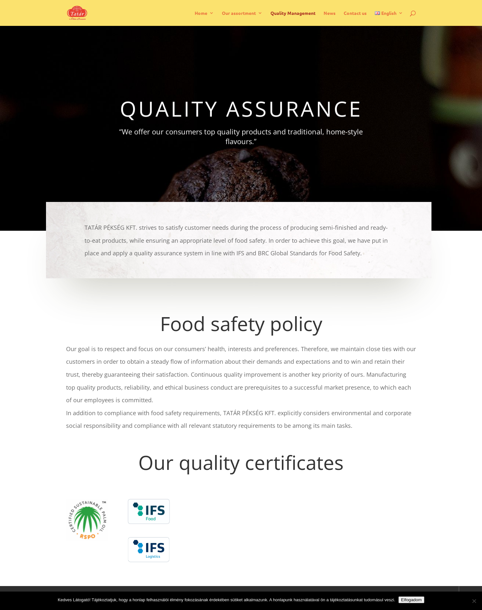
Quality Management (293, 13)
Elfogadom (411, 599)
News (330, 13)
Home (201, 13)
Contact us (355, 13)
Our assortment (239, 13)
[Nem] (474, 601)
